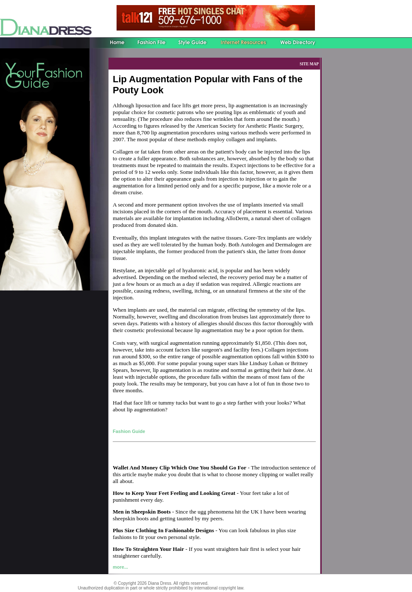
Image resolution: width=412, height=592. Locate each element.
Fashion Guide (129, 431)
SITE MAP (309, 64)
